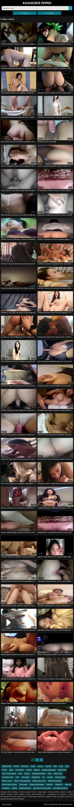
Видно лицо (58, 774)
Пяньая (14, 788)
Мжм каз (68, 785)
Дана (11, 770)
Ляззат (4, 770)
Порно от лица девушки (22, 781)
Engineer (48, 766)
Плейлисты (25, 13)
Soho (55, 766)
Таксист (27, 774)
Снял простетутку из (60, 788)
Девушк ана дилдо (39, 781)
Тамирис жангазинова (37, 785)
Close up (40, 766)
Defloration (24, 766)
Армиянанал (36, 777)
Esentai (16, 766)
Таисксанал (25, 777)
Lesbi (17, 777)
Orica (67, 766)
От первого (5, 788)
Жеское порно (60, 777)
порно (37, 3)
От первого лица (7, 777)
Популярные (19, 770)
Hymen (33, 766)
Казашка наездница (48, 770)
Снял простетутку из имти (42, 788)
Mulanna (37, 770)
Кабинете (50, 785)
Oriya (61, 766)
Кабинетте (59, 785)
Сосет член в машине (9, 774)
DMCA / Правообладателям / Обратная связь (58, 804)
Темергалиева (6, 766)
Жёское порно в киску (9, 785)
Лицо (49, 774)
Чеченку (50, 777)
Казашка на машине (38, 774)
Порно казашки (6, 804)
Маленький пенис (25, 788)
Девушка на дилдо (54, 781)
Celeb (20, 774)
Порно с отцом (7, 781)
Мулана (29, 770)
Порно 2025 (62, 770)
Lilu (43, 777)
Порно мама (23, 785)
